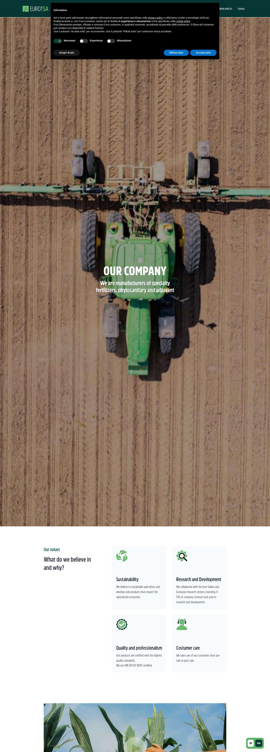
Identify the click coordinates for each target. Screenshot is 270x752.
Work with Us (225, 8)
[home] (35, 8)
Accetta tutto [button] (203, 52)
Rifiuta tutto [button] (176, 52)
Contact (241, 8)
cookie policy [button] (183, 21)
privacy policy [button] (155, 17)
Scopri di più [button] (66, 52)
